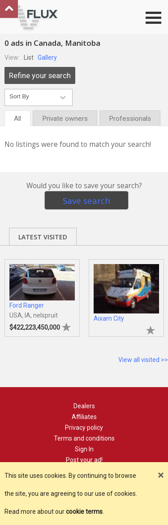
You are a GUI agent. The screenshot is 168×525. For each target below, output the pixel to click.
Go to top (9, 9)
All (17, 119)
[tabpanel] (42, 293)
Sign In (84, 449)
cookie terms (84, 511)
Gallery (47, 57)
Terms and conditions (84, 438)
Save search (86, 200)
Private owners (65, 119)
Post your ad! (84, 459)
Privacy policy (84, 427)
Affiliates (84, 416)
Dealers (84, 406)
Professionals (130, 119)
